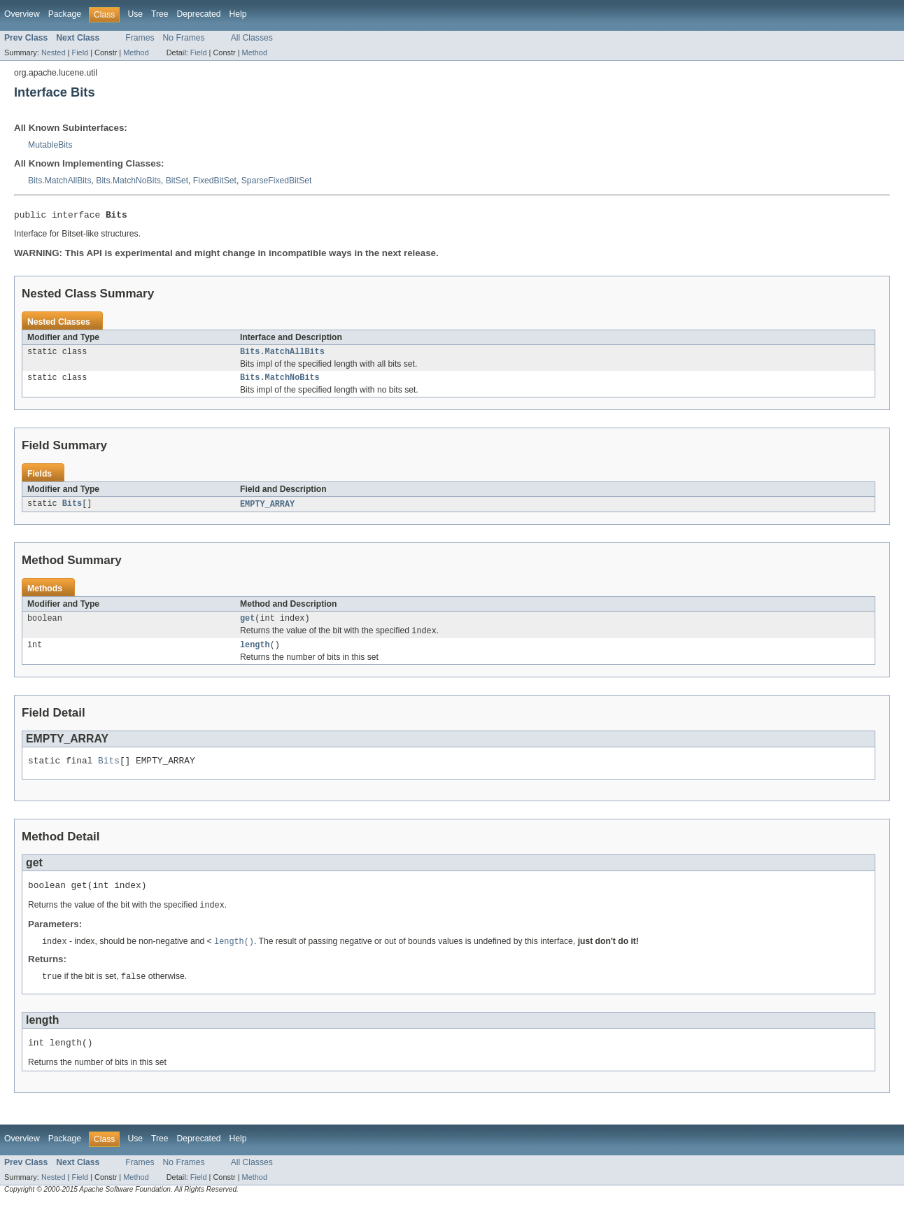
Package (64, 14)
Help (237, 14)
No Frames (184, 38)
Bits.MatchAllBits (60, 180)
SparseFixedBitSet (276, 180)
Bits (72, 509)
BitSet (177, 180)
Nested (53, 52)
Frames (139, 38)
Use (135, 14)
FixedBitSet (214, 180)
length (255, 653)
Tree (160, 14)
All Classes (252, 38)
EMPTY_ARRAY (267, 509)
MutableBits (50, 145)
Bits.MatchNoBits (128, 180)
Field (79, 52)
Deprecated (199, 14)
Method (135, 52)
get (247, 624)
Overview (22, 14)
